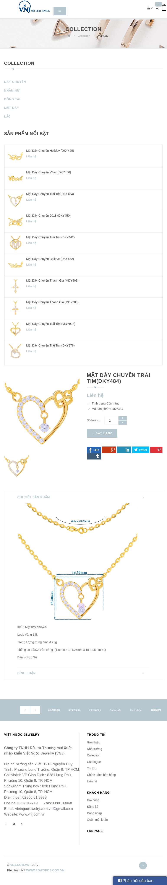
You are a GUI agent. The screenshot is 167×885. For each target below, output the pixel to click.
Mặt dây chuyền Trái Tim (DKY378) (50, 345)
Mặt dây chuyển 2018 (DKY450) (48, 215)
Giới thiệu (93, 742)
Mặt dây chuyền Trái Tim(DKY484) (50, 194)
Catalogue (94, 762)
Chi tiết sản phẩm (33, 497)
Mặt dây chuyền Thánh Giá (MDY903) (52, 302)
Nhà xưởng (94, 749)
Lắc (7, 116)
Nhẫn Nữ (11, 90)
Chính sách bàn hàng (101, 775)
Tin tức (91, 768)
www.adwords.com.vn (45, 870)
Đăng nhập (94, 813)
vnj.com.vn (19, 865)
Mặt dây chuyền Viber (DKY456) (48, 172)
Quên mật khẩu (97, 819)
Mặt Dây (103, 35)
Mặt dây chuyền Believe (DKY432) (50, 259)
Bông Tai (12, 99)
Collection (84, 35)
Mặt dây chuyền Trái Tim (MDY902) (50, 324)
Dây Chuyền (15, 82)
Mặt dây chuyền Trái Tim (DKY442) (50, 237)
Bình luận (26, 673)
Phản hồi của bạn (135, 881)
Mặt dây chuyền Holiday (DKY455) (50, 150)
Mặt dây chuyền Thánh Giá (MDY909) (52, 280)
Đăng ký (92, 806)
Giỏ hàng (93, 800)
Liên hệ (92, 781)
